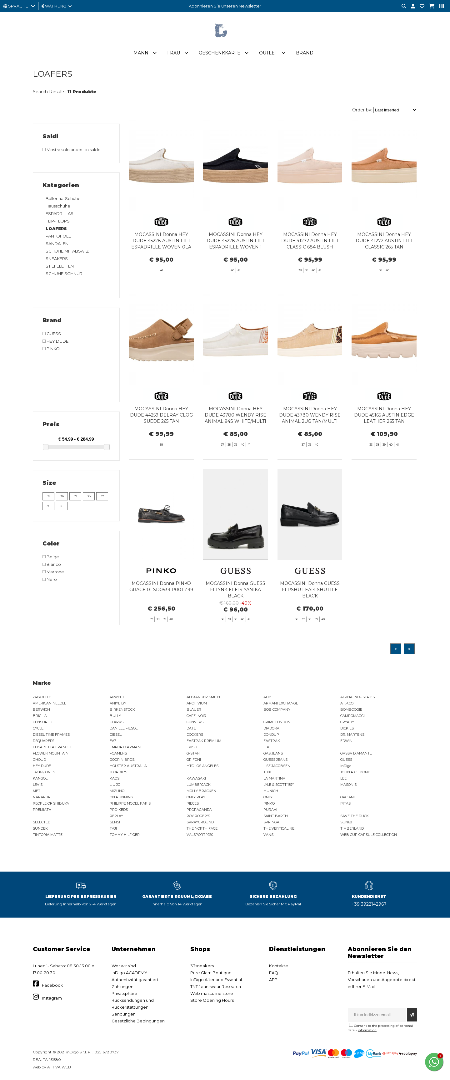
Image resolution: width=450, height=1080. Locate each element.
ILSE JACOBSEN (276, 767)
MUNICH (270, 792)
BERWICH (41, 711)
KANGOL (40, 779)
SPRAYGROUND (200, 823)
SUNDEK (40, 829)
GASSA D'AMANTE (356, 754)
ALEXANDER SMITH (203, 698)
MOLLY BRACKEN (201, 792)
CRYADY (347, 723)
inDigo (345, 767)
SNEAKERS (57, 259)
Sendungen (124, 1015)
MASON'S (348, 786)
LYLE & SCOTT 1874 (279, 786)
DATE (191, 729)
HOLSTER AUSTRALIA (128, 767)
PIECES (193, 804)
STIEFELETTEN (60, 267)
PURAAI (270, 811)
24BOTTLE (42, 698)
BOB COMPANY (276, 711)
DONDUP (271, 736)
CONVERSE (196, 723)
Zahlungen (122, 987)
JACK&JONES (44, 773)
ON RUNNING (121, 798)
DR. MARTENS (352, 736)
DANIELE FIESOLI (124, 729)
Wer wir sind (124, 967)
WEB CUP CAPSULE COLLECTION (368, 836)
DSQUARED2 (43, 742)
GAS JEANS (273, 754)
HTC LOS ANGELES (202, 767)
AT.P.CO (346, 704)
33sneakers (202, 967)
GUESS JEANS (275, 761)
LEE (343, 779)
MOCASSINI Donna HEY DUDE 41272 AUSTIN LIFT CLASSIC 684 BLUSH (309, 242)
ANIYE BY (118, 704)
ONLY (267, 798)
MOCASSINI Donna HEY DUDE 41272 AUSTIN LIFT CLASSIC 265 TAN (384, 242)
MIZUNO (117, 792)
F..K (266, 748)
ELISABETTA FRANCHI (52, 748)
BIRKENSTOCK (122, 711)
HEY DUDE (42, 767)
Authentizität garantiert (135, 980)
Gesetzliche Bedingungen (138, 1022)
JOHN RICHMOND (355, 773)
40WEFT (117, 698)
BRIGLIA (40, 717)
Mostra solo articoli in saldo (71, 150)
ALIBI (267, 698)
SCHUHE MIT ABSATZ (67, 252)
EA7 (113, 742)
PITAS (345, 804)
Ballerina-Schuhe (63, 199)
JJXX (267, 773)
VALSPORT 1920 (200, 836)
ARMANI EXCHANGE (280, 704)
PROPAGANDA (199, 811)
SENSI (115, 823)
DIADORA (271, 729)
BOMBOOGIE (351, 711)
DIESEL (116, 736)
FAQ (273, 973)
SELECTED (41, 823)
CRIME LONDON (276, 723)
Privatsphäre (124, 994)
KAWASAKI (196, 779)
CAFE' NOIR (196, 717)
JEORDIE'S (118, 773)
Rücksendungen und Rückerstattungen (133, 1005)
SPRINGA (271, 823)
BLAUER (194, 711)
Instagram (52, 999)
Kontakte (278, 967)
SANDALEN (57, 244)
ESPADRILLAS (59, 214)
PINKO (269, 804)
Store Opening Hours (212, 1001)
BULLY (115, 717)
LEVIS (37, 786)
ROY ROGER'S (198, 817)
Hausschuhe (58, 207)
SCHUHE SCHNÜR (64, 274)
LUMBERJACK (199, 786)
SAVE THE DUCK (354, 817)
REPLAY (116, 817)
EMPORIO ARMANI (125, 748)
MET (36, 792)
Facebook (52, 986)
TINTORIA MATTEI (48, 836)
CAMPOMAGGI (352, 717)
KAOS (114, 779)
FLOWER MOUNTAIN (50, 754)
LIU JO (115, 786)
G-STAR (193, 754)
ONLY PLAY (196, 798)
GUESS (346, 761)
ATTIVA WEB (59, 1068)
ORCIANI (347, 798)
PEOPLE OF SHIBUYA (51, 804)
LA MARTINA (274, 779)
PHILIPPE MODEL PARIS (130, 804)
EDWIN (346, 742)
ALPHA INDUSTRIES (357, 698)
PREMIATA (42, 811)
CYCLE (38, 729)
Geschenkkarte (219, 54)
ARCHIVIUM (197, 704)
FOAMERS (118, 754)
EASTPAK (271, 742)
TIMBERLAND (352, 829)
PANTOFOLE (58, 237)
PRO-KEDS (119, 811)
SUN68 (346, 823)
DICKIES (347, 729)
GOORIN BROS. (122, 761)
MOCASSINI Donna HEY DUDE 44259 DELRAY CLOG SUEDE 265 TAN (161, 442)
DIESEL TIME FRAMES (51, 736)
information (367, 1031)
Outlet (268, 54)
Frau (173, 54)
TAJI (113, 829)
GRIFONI (194, 761)
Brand (304, 54)
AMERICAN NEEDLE (49, 704)
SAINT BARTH (275, 817)
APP (273, 980)
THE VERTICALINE (278, 829)
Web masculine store (211, 994)
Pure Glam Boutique (211, 973)
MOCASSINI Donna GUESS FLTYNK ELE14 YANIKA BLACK (235, 616)
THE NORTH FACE (202, 829)
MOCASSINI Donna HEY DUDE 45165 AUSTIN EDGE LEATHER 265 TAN (384, 442)
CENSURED (42, 723)
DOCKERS (195, 736)
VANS (268, 836)
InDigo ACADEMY (129, 973)
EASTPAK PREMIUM (204, 742)
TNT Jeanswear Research (215, 987)
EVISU (192, 748)
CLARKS (116, 723)
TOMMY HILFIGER (125, 836)
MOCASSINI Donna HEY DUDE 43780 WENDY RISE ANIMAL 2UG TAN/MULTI (310, 442)
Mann (140, 54)
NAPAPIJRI (42, 798)
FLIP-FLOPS (58, 222)
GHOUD (39, 761)
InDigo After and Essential (216, 980)
